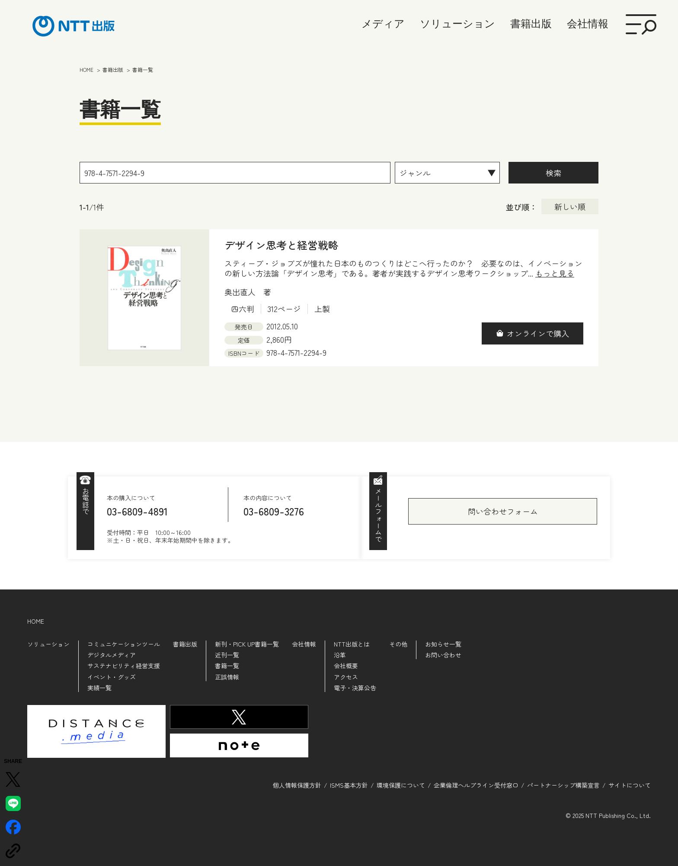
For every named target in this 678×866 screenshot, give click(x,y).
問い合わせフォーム (503, 511)
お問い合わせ (443, 655)
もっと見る (554, 273)
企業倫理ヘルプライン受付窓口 (476, 785)
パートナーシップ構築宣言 (563, 785)
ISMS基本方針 (349, 785)
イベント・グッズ (111, 677)
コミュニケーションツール (123, 644)
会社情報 (587, 23)
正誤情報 (227, 677)
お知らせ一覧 (443, 644)
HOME (35, 621)
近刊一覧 (227, 655)
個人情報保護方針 (297, 785)
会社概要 (346, 666)
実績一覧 (99, 688)
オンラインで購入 (538, 333)
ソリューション (457, 23)
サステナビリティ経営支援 (123, 666)
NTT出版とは (352, 644)
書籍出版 (531, 23)
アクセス (346, 677)
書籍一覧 (227, 666)
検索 (553, 172)
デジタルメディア (111, 655)
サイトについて (629, 785)
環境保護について (401, 785)
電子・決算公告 (355, 688)
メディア (383, 23)
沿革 (340, 655)
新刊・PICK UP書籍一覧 (247, 644)
